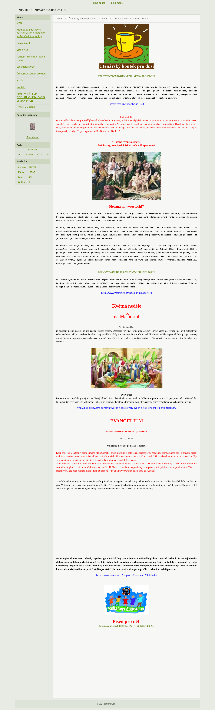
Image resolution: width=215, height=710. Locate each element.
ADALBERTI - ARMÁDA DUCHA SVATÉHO (42, 10)
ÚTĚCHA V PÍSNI (26, 107)
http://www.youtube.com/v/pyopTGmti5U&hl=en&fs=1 (126, 75)
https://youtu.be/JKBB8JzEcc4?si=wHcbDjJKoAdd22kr (126, 625)
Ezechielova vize (26, 66)
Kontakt (21, 87)
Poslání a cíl (23, 43)
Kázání (20, 80)
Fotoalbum (32, 137)
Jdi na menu (116, 2)
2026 (39, 154)
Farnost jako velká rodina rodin (31, 58)
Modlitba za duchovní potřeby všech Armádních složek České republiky (31, 33)
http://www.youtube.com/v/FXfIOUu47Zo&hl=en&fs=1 (126, 271)
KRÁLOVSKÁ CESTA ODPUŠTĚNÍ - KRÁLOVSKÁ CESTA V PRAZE (31, 97)
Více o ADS (23, 50)
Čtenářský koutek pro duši (82, 18)
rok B (105, 18)
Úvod (60, 18)
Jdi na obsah (99, 2)
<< (19, 154)
